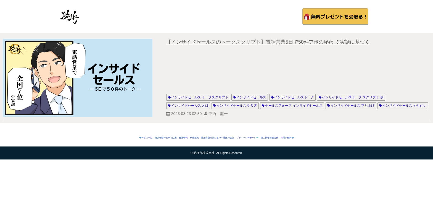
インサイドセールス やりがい (404, 106)
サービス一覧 (145, 138)
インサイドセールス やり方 (236, 106)
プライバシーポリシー (247, 138)
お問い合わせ (287, 138)
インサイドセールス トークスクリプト (199, 97)
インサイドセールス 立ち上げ (352, 106)
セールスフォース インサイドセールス (293, 106)
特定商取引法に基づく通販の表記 (217, 138)
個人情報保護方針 (269, 138)
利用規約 (194, 138)
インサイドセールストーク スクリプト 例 (353, 97)
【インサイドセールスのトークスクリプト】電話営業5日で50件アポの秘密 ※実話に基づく (268, 42)
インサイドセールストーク (294, 97)
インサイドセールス (251, 97)
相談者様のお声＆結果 (166, 138)
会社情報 (183, 138)
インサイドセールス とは (189, 106)
